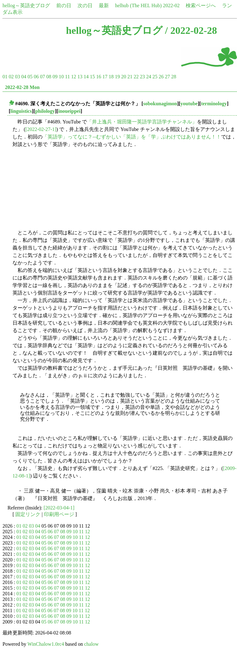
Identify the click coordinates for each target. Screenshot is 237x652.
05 (30, 76)
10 (61, 76)
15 (92, 76)
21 (129, 76)
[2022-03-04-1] (59, 507)
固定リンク (27, 514)
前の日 (63, 5)
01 (5, 76)
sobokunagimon (160, 103)
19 (117, 76)
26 (161, 76)
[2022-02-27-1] (40, 129)
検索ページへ (201, 5)
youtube (189, 103)
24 (148, 76)
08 (48, 76)
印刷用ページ (59, 514)
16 (98, 76)
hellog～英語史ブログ (26, 5)
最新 (104, 5)
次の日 (85, 5)
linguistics (21, 111)
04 (23, 76)
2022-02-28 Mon (22, 87)
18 (110, 76)
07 (42, 76)
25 (154, 76)
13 (79, 76)
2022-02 (171, 5)
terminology (214, 103)
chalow (91, 644)
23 (142, 76)
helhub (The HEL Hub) (138, 5)
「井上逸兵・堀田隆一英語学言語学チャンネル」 (142, 121)
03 (17, 76)
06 (36, 76)
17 (104, 76)
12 (73, 76)
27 (167, 76)
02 (11, 76)
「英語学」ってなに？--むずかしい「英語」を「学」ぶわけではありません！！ (132, 136)
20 (123, 76)
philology (45, 111)
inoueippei (69, 111)
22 (136, 76)
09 (55, 76)
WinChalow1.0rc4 (46, 644)
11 (67, 76)
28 (173, 76)
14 (85, 76)
